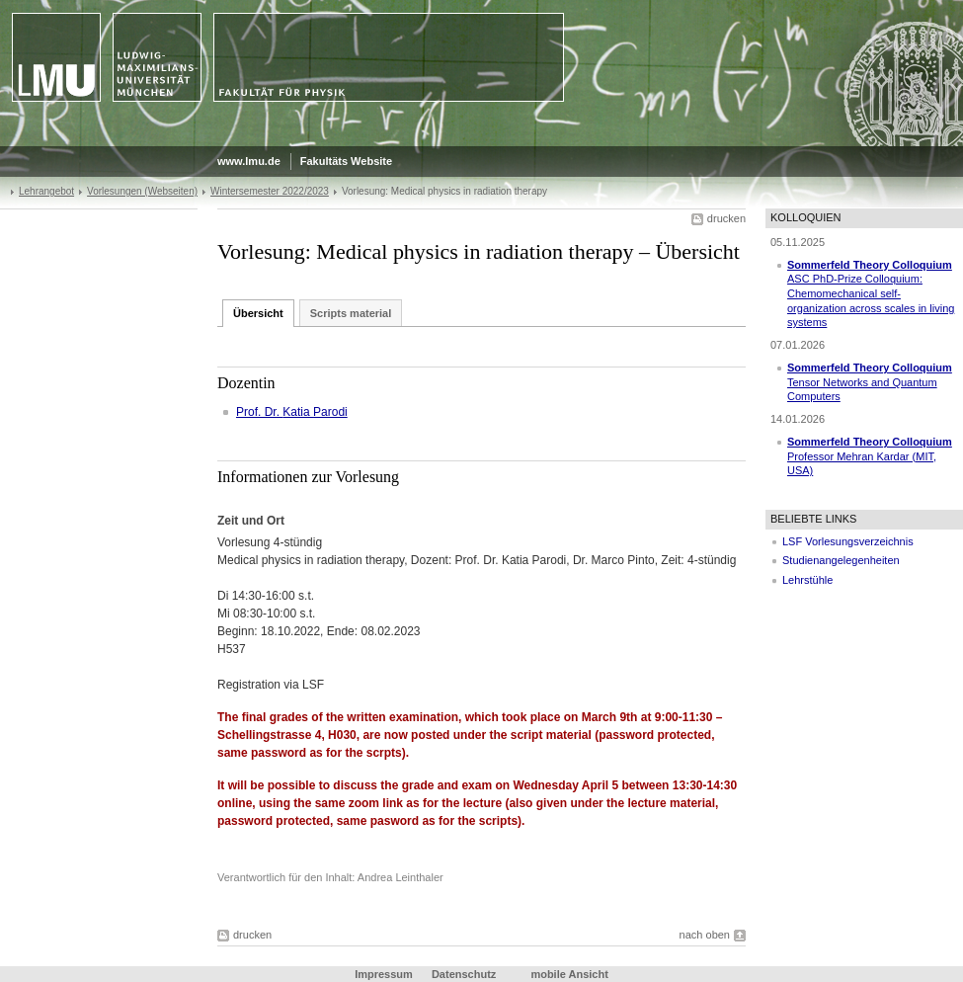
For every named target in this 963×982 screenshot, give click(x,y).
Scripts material (351, 313)
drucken (726, 218)
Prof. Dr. (259, 412)
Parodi (330, 412)
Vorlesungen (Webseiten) (142, 191)
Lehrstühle (807, 580)
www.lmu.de (249, 161)
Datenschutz (464, 974)
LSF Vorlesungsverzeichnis (848, 541)
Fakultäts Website (346, 161)
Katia (297, 412)
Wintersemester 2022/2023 (269, 191)
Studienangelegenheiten (841, 560)
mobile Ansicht (568, 974)
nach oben (705, 935)
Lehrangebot (46, 191)
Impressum (384, 974)
